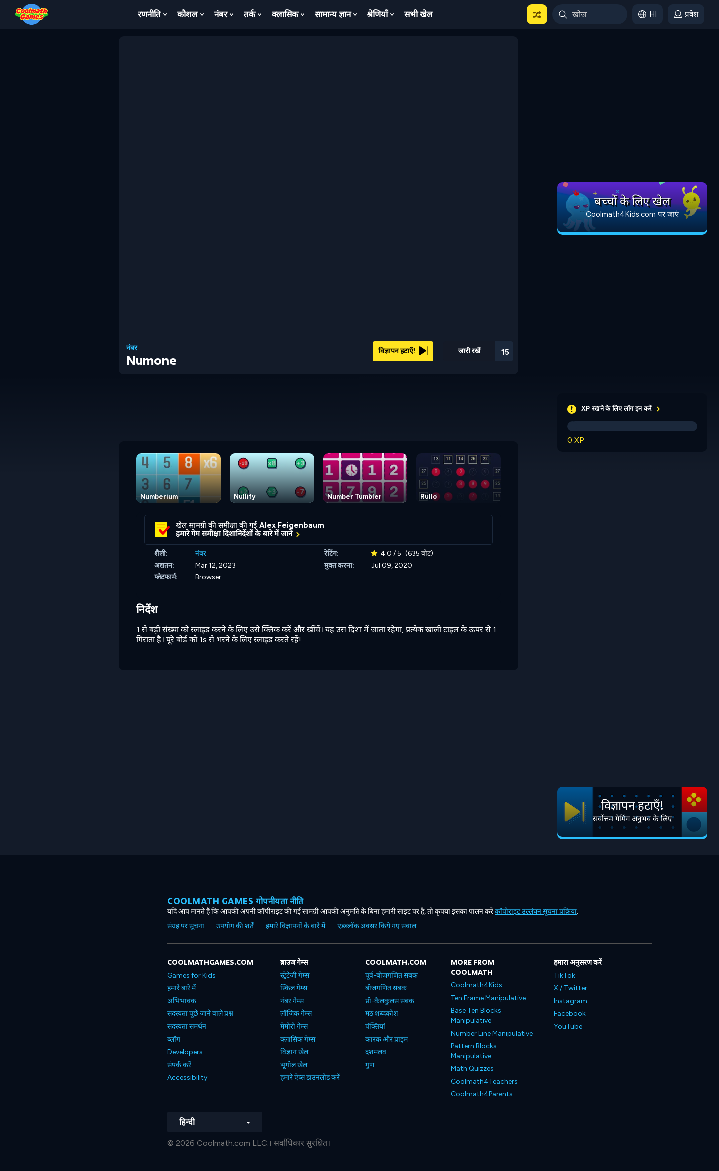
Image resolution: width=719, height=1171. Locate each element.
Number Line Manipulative (492, 1033)
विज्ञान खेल (294, 1052)
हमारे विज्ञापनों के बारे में (295, 926)
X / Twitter (570, 988)
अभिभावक (181, 1001)
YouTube (568, 1026)
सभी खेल (418, 14)
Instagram (570, 1001)
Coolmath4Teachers (484, 1081)
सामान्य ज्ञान (333, 14)
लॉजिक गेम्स (296, 1013)
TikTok (564, 975)
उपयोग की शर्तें (235, 926)
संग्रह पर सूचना (185, 926)
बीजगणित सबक (386, 988)
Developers (185, 1052)
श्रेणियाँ (377, 14)
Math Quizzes (472, 1068)
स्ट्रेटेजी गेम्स (294, 975)
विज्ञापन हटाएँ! (403, 351)
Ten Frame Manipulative (488, 998)
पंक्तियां (375, 1026)
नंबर (220, 14)
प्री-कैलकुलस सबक (389, 1001)
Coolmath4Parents (482, 1094)
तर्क (249, 14)
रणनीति (149, 14)
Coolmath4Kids (476, 985)
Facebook (570, 1013)
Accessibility (187, 1077)
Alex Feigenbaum (291, 525)
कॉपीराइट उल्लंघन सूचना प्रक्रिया (536, 911)
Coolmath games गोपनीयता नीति (235, 901)
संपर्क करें (179, 1065)
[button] (537, 14)
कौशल (187, 14)
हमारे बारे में (181, 988)
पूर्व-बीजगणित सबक (391, 975)
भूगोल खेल (293, 1065)
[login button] (686, 14)
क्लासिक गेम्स (297, 1039)
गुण (369, 1065)
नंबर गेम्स (292, 1001)
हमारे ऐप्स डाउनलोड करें (310, 1077)
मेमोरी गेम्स (294, 1026)
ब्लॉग (173, 1039)
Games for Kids (191, 975)
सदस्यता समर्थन (186, 1026)
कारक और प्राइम (386, 1039)
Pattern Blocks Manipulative (474, 1051)
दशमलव (375, 1052)
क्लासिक (285, 14)
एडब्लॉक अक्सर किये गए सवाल (376, 926)
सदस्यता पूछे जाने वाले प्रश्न (200, 1013)
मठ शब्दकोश (381, 1013)
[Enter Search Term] (589, 14)
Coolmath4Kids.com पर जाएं (632, 214)
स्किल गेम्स (293, 988)
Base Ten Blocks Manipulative (476, 1015)
